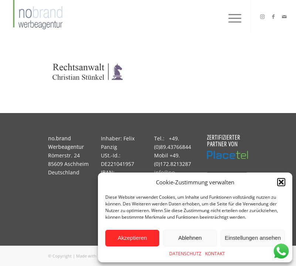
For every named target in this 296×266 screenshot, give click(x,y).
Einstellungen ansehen (253, 238)
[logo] (37, 16)
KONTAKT (215, 253)
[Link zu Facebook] (273, 16)
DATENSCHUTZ (185, 253)
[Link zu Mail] (284, 16)
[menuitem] (231, 16)
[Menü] (231, 16)
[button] (281, 182)
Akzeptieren (132, 238)
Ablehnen (189, 238)
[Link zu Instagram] (262, 16)
